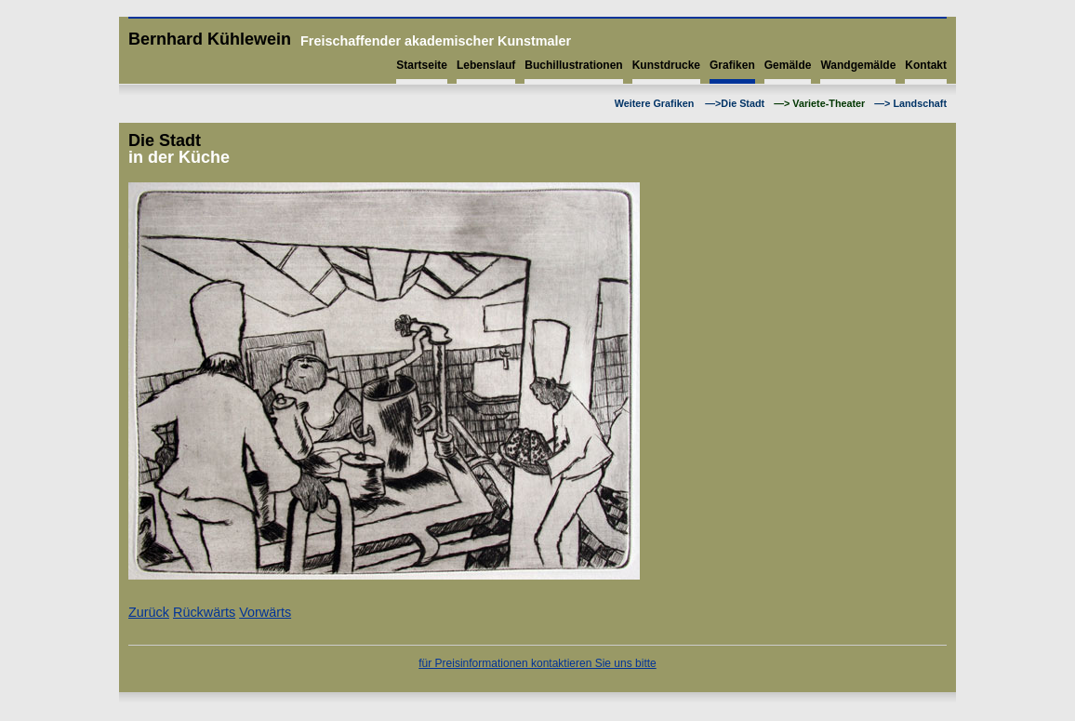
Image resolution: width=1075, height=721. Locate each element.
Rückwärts (204, 612)
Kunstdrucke (666, 65)
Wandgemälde (858, 65)
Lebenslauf (486, 65)
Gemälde (788, 65)
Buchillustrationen (573, 65)
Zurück (148, 612)
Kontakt (926, 65)
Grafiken (732, 65)
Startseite (421, 65)
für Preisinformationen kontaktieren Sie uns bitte (537, 663)
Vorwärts (265, 612)
